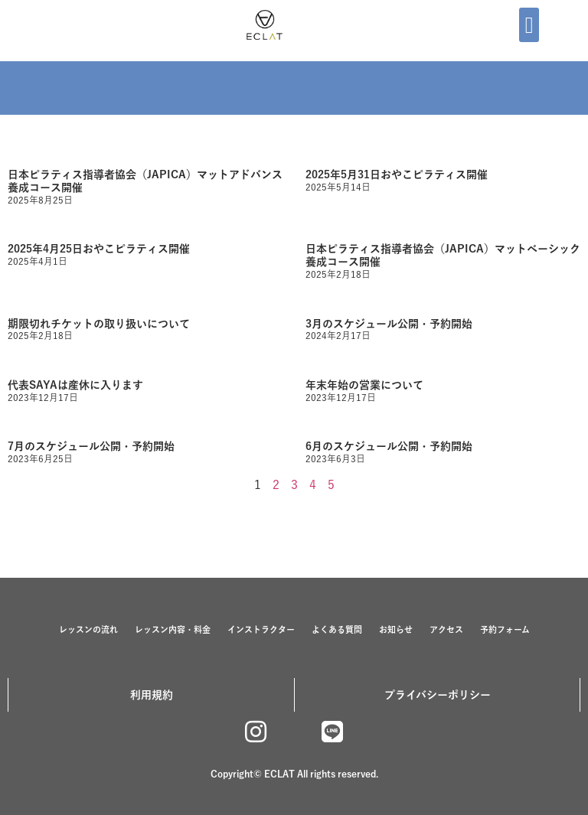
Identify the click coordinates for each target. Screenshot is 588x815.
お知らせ (396, 629)
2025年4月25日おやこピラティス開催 (99, 248)
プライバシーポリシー (437, 694)
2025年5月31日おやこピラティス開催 (396, 174)
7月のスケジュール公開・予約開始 (91, 446)
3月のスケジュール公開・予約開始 (388, 323)
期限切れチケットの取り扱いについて (99, 323)
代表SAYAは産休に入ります (75, 385)
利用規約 (151, 694)
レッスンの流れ (88, 629)
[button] (529, 25)
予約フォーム (505, 629)
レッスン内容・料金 (173, 629)
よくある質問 (337, 629)
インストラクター (261, 629)
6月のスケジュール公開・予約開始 (388, 446)
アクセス (446, 629)
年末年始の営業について (364, 385)
